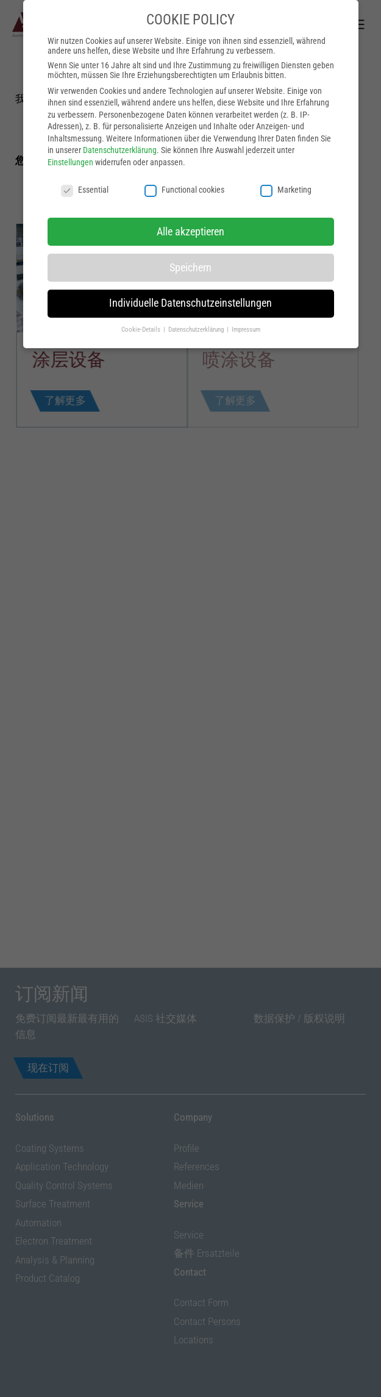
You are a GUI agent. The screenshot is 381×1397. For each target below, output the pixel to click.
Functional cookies (184, 126)
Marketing (286, 126)
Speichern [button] (190, 204)
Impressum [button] (246, 267)
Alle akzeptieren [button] (190, 168)
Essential (85, 126)
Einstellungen (70, 99)
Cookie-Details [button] (141, 267)
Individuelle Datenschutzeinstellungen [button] (190, 240)
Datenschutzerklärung (120, 87)
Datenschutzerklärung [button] (197, 267)
